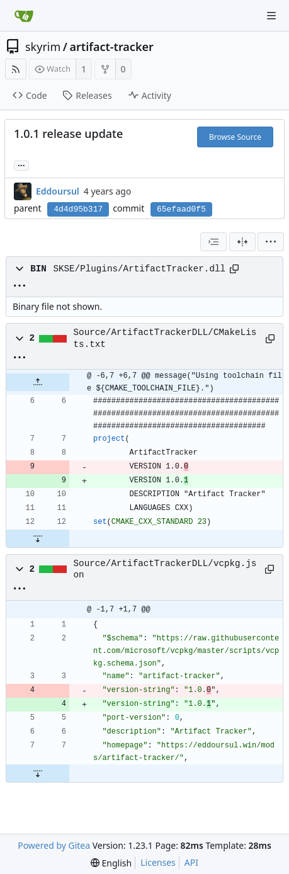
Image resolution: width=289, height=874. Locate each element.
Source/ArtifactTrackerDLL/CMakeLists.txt (165, 338)
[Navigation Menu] (271, 15)
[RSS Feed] (15, 69)
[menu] (271, 241)
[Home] (24, 15)
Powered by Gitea (54, 845)
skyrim (42, 46)
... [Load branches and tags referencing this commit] (21, 165)
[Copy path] (234, 269)
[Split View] (242, 241)
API (191, 862)
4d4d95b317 (78, 209)
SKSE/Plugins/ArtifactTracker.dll (139, 269)
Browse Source (235, 137)
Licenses (158, 862)
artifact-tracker (112, 46)
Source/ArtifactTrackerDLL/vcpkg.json (165, 569)
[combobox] (213, 241)
